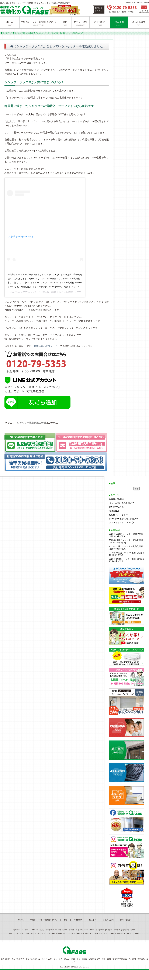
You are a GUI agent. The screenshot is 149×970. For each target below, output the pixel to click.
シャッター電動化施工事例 (24, 33)
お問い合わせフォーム (46, 346)
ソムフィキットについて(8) (121, 522)
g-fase (12, 292)
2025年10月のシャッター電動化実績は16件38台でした (126, 547)
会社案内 (131, 2)
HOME (21, 920)
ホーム (9, 23)
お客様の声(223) (116, 499)
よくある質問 (138, 23)
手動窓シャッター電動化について (43, 920)
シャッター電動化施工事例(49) (123, 518)
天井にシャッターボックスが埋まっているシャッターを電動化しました (55, 46)
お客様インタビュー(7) (119, 515)
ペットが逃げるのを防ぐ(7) (121, 503)
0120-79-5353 (125, 7)
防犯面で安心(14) (117, 507)
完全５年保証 (80, 23)
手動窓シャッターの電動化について (39, 23)
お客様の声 (99, 23)
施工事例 (119, 23)
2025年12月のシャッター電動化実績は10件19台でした (126, 535)
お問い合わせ (144, 2)
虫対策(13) (114, 511)
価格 (65, 23)
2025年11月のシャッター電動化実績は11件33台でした (126, 541)
